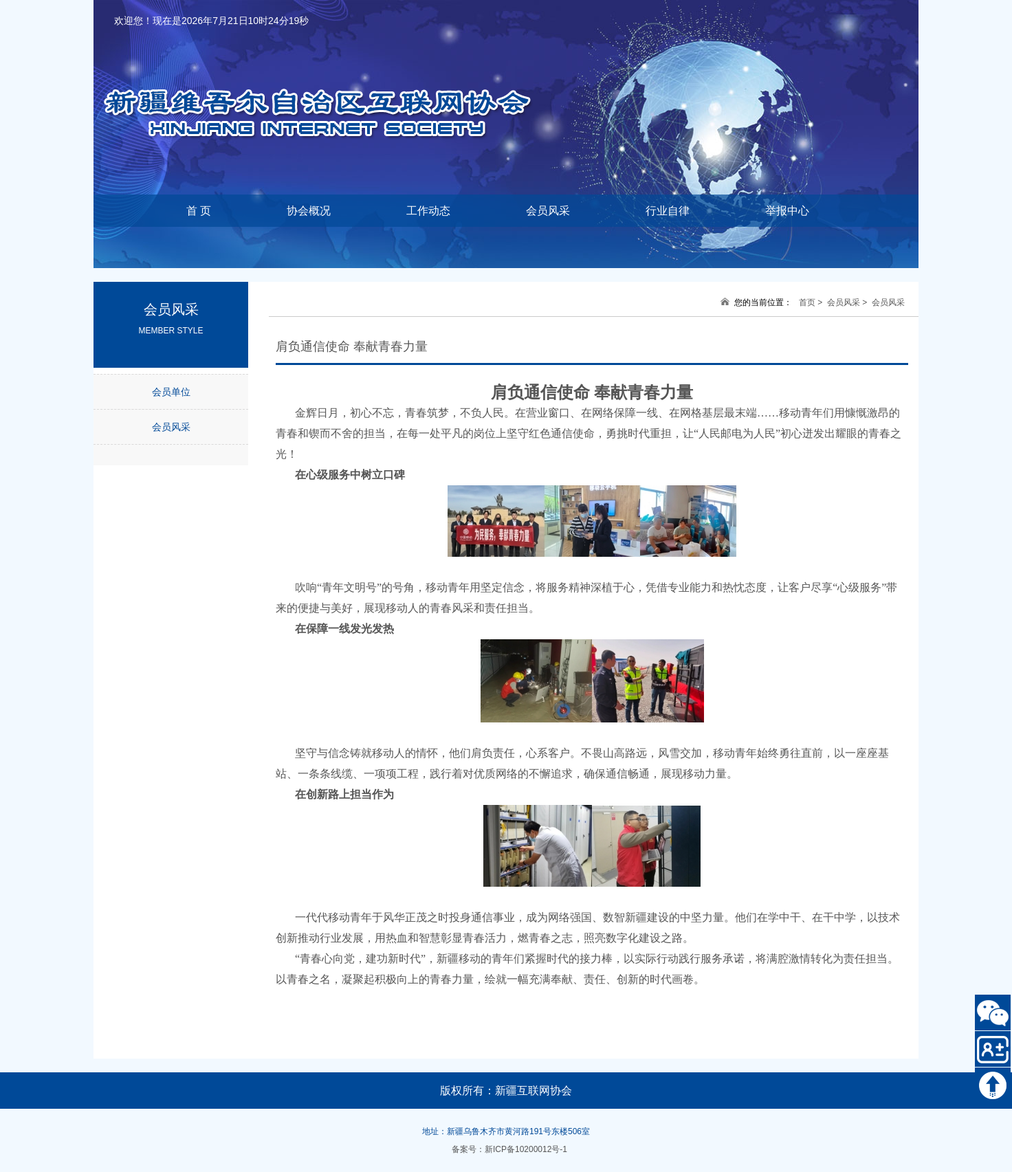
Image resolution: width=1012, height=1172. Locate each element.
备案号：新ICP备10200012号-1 (509, 1149)
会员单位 (171, 391)
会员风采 (548, 211)
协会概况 (309, 211)
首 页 (198, 211)
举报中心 (787, 211)
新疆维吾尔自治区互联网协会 (334, 89)
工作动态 (428, 211)
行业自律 (668, 211)
